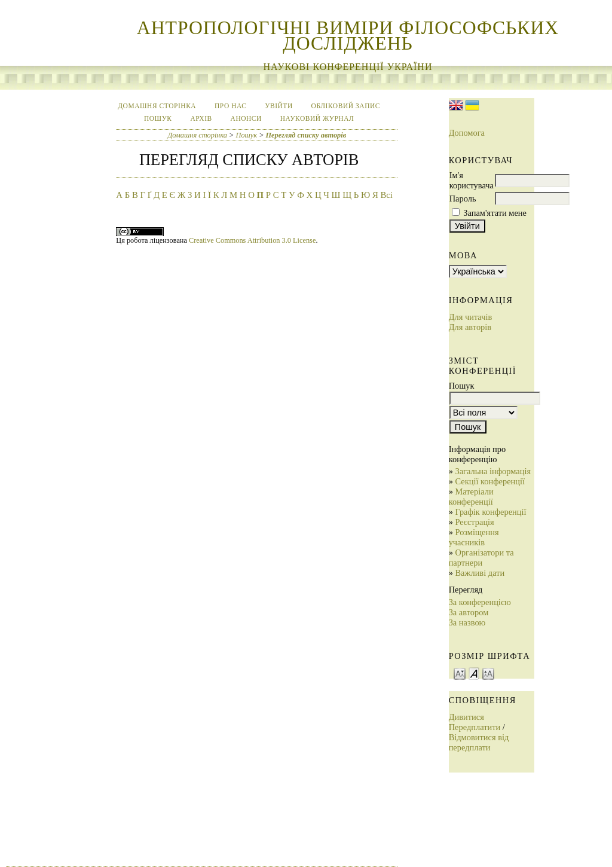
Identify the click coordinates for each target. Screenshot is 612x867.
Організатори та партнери (481, 557)
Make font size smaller (460, 673)
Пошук (158, 118)
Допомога (467, 133)
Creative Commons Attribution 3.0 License (252, 240)
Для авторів (470, 327)
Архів (201, 118)
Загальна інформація (493, 471)
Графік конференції (490, 512)
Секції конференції (490, 481)
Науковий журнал (317, 118)
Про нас (230, 105)
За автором (469, 612)
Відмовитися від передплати (479, 742)
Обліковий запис (345, 105)
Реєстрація (474, 522)
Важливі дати (479, 573)
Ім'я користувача (471, 180)
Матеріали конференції (471, 496)
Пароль (462, 198)
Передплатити (475, 727)
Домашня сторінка (157, 105)
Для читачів (470, 317)
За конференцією (480, 602)
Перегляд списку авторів (306, 135)
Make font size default (474, 673)
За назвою (467, 622)
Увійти (278, 105)
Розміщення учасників (474, 537)
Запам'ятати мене (495, 213)
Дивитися (466, 717)
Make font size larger (488, 673)
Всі (386, 195)
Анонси (246, 118)
